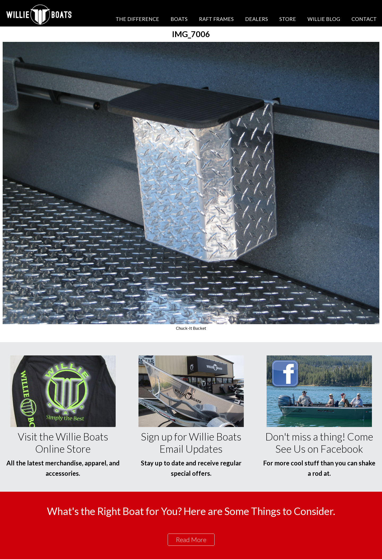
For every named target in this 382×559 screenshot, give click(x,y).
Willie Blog (323, 19)
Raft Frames (216, 19)
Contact (364, 19)
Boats (179, 19)
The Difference (137, 19)
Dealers (256, 19)
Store (287, 19)
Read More (191, 539)
